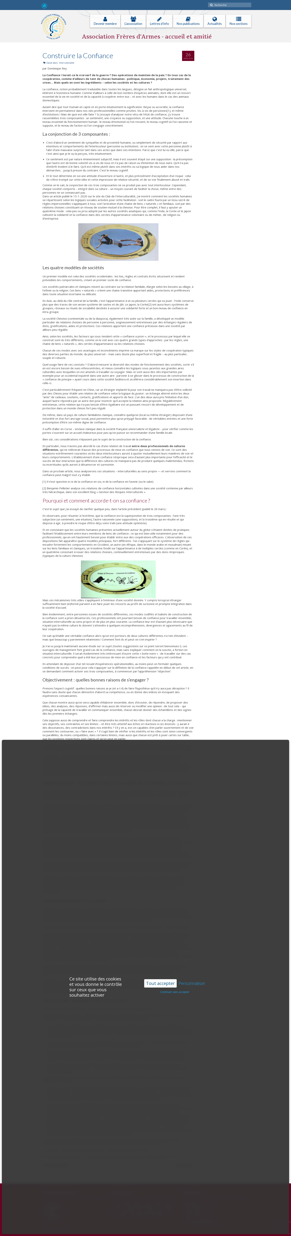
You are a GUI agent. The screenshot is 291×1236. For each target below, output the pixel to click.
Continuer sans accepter (174, 951)
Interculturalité (66, 62)
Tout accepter (160, 943)
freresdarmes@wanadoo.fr (201, 1221)
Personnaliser (192, 942)
